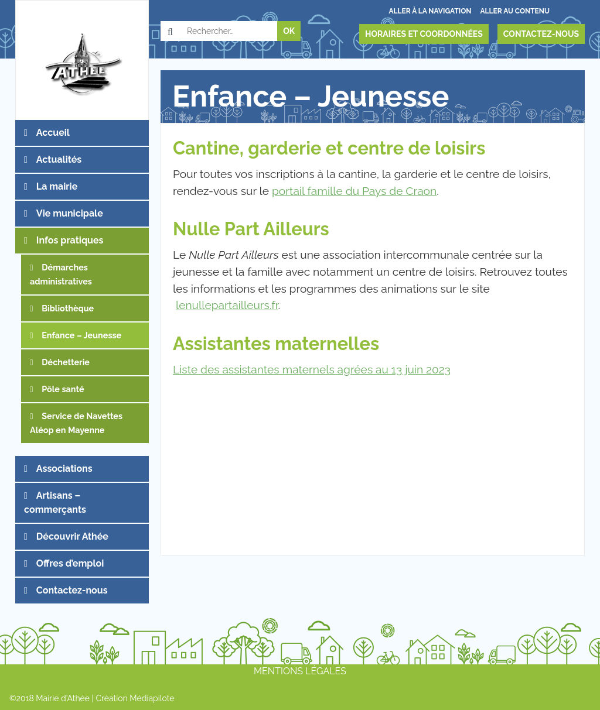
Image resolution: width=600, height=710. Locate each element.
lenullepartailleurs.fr (227, 305)
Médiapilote (151, 698)
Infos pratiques (70, 240)
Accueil (53, 132)
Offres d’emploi (70, 563)
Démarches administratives (61, 274)
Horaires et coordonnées (424, 34)
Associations (64, 468)
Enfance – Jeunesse (81, 335)
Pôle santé (63, 389)
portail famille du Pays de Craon (354, 190)
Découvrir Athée (72, 536)
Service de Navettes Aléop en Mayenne (76, 423)
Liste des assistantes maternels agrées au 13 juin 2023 (312, 369)
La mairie (56, 186)
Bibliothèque (68, 308)
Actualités (58, 159)
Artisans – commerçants (55, 502)
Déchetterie (66, 362)
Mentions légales (300, 671)
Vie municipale (69, 213)
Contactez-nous (541, 34)
